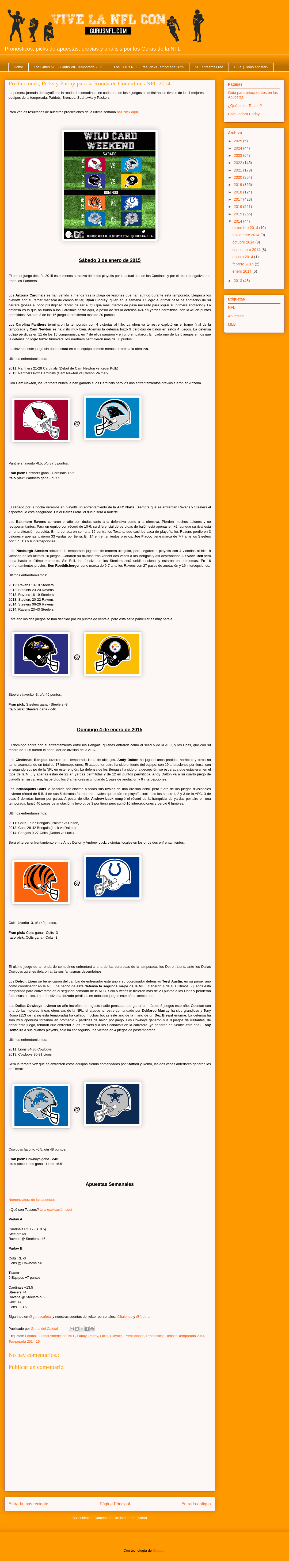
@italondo (124, 1317)
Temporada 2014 (191, 1336)
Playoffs (116, 1336)
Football (31, 1336)
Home (18, 67)
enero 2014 (243, 271)
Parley (93, 1336)
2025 (238, 141)
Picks (104, 1336)
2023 (238, 155)
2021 (238, 170)
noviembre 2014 (246, 235)
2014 (238, 221)
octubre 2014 (244, 242)
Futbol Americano (52, 1336)
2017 (238, 199)
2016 (238, 206)
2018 (238, 192)
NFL (71, 1336)
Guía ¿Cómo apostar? (251, 67)
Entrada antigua (196, 1504)
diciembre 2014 (246, 228)
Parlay (81, 1336)
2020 (238, 177)
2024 (238, 148)
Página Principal (115, 1504)
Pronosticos (155, 1336)
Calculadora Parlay (244, 114)
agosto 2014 (243, 257)
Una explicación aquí (56, 1210)
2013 (238, 281)
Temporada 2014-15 (24, 1341)
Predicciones (134, 1336)
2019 (238, 184)
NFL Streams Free (209, 67)
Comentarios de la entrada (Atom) (120, 1518)
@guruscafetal (40, 1317)
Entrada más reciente (28, 1504)
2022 (238, 163)
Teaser (171, 1336)
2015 (238, 214)
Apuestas (236, 316)
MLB (232, 324)
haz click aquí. (128, 112)
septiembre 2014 (247, 250)
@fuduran (143, 1317)
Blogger (159, 1550)
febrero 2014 (244, 264)
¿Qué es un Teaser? (245, 106)
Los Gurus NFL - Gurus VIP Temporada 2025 (68, 67)
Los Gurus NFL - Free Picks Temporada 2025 (149, 67)
